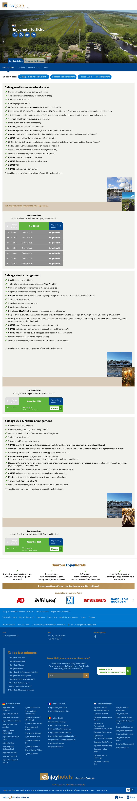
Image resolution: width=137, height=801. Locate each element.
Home (119, 797)
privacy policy (103, 790)
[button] (3, 42)
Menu (131, 797)
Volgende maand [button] (56, 226)
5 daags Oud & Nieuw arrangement (94, 76)
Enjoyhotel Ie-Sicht (15, 61)
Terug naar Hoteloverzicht (34, 61)
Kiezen (54, 408)
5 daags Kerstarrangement (63, 76)
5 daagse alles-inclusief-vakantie (33, 76)
